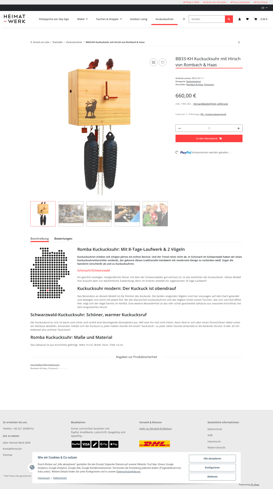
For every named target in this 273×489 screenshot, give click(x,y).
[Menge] (209, 128)
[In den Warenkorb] (33, 54)
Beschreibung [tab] (39, 238)
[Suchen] (207, 19)
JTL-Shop (255, 484)
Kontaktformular (12, 448)
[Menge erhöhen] (238, 128)
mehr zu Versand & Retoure (155, 428)
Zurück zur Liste (41, 42)
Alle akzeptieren (212, 458)
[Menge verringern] (179, 128)
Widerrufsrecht (216, 447)
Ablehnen (212, 476)
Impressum (44, 478)
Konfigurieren (212, 467)
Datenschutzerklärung (128, 471)
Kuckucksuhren (193, 81)
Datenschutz (60, 478)
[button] (239, 19)
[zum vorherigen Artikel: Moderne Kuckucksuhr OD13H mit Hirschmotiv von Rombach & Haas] (239, 42)
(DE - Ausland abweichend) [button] (213, 114)
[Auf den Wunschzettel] (162, 62)
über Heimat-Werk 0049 (16, 442)
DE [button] (262, 7)
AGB (210, 435)
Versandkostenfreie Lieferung (210, 103)
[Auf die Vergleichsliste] (153, 62)
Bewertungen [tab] (63, 238)
